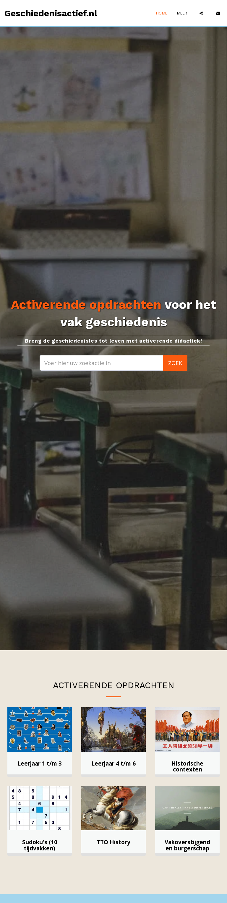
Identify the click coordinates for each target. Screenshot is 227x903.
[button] (201, 13)
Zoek (175, 363)
